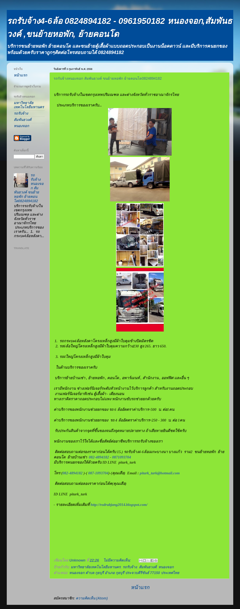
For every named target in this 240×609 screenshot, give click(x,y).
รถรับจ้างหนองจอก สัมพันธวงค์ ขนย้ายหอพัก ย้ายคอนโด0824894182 (108, 78)
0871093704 (121, 457)
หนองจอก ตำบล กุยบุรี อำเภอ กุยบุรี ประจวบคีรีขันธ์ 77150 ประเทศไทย (124, 573)
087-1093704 (98, 473)
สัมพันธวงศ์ (147, 567)
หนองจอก (166, 567)
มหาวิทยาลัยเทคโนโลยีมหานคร (96, 567)
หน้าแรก (140, 587)
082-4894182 (99, 457)
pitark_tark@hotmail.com (160, 473)
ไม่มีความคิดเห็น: (118, 560)
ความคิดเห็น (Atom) (92, 598)
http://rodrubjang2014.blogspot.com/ (119, 505)
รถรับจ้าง (130, 567)
